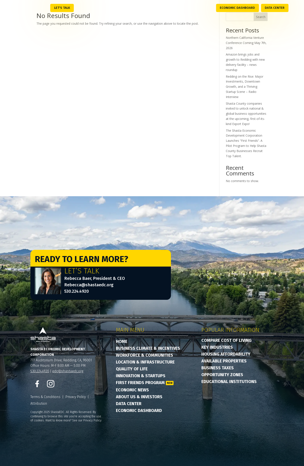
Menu (41, 7)
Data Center (275, 8)
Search (260, 17)
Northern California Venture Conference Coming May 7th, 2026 (246, 43)
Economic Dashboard (237, 8)
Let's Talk (62, 8)
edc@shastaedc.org (67, 371)
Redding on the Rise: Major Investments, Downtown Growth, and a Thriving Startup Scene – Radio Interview (244, 86)
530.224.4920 (76, 291)
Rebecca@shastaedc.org (88, 284)
